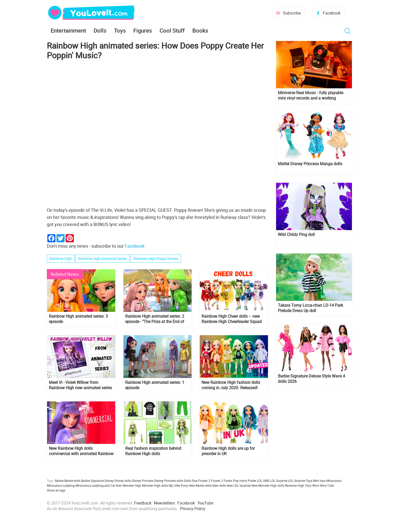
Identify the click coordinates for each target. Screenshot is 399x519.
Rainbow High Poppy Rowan (155, 258)
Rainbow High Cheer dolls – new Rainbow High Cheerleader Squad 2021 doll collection (232, 319)
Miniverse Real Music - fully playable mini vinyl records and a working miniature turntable (310, 95)
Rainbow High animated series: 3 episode (78, 319)
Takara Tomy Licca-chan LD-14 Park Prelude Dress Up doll (310, 308)
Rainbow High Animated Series (102, 258)
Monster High (132, 485)
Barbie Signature (92, 481)
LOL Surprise (278, 481)
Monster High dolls (155, 485)
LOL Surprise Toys (300, 481)
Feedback (142, 503)
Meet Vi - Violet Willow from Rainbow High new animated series (80, 385)
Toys (120, 30)
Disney (109, 481)
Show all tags (56, 490)
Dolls (100, 30)
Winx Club (327, 485)
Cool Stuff (172, 30)
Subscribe (292, 13)
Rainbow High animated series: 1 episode (154, 385)
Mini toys (319, 481)
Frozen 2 (217, 481)
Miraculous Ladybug (61, 485)
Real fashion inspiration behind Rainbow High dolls (153, 451)
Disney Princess (142, 481)
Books (200, 30)
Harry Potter (247, 481)
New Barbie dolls (200, 485)
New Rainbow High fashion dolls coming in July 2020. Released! (231, 385)
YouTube (205, 503)
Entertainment (68, 30)
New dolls (219, 485)
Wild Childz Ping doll (296, 234)
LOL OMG (263, 481)
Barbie (59, 481)
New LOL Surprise (239, 485)
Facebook (331, 13)
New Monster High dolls (267, 485)
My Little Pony (178, 485)
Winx (315, 485)
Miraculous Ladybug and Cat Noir (99, 485)
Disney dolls (123, 481)
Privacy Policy (192, 508)
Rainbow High (61, 258)
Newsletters (164, 503)
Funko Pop (231, 481)
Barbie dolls (72, 481)
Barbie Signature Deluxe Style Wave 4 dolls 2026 (311, 378)
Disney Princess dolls (168, 481)
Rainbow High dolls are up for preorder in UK (228, 451)
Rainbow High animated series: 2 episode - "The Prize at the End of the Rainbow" (154, 319)
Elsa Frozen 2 (201, 481)
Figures (142, 30)
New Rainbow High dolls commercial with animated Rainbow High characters (81, 451)
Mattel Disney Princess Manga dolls (310, 163)
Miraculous (333, 481)
